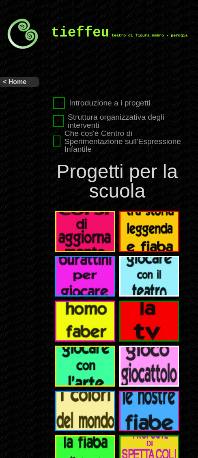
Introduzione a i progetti (102, 103)
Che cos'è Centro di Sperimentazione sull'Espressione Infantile (117, 141)
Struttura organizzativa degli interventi (108, 121)
